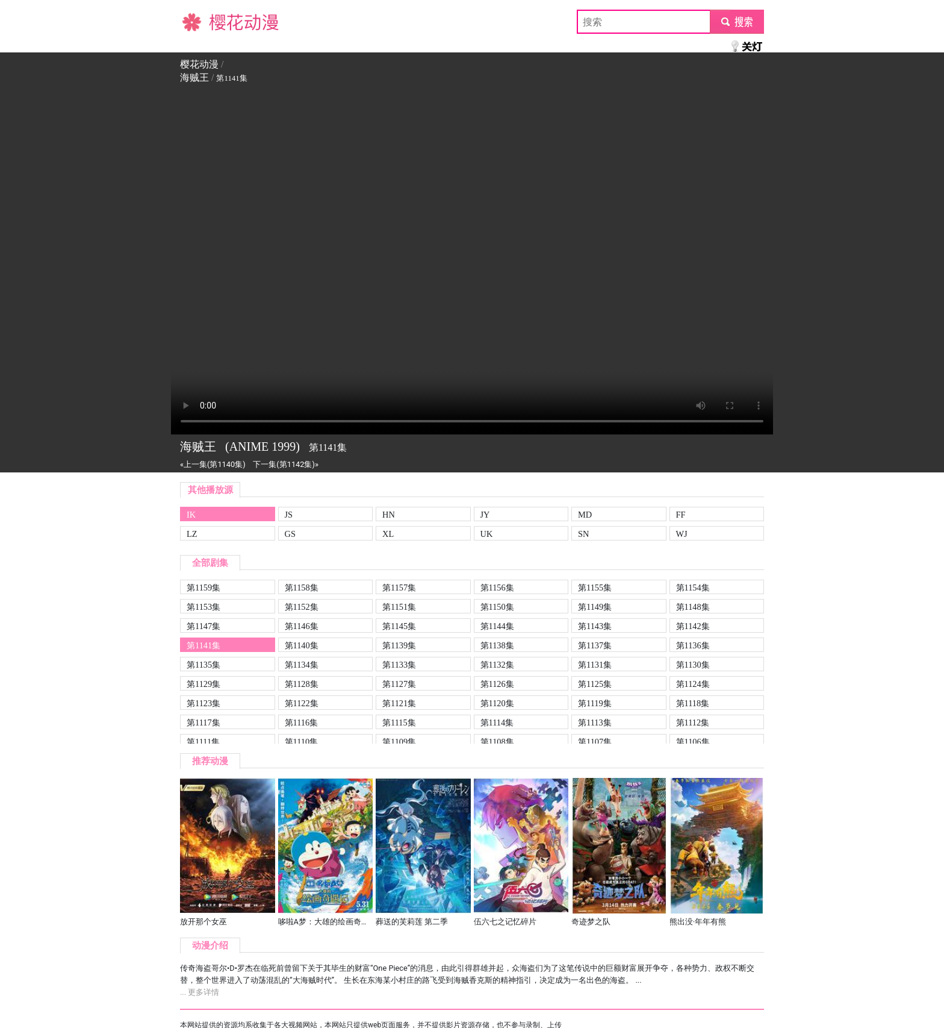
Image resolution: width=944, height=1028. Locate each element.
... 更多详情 (199, 992)
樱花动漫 (199, 21)
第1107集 (595, 742)
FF (681, 514)
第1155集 (595, 587)
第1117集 (203, 722)
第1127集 (399, 684)
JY (485, 514)
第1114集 (497, 722)
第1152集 (301, 607)
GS (290, 534)
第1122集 (301, 703)
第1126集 (497, 684)
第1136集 (693, 645)
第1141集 (203, 645)
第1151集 (399, 607)
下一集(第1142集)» (285, 464)
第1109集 (399, 742)
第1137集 (595, 645)
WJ (682, 534)
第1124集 (693, 684)
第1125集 (595, 684)
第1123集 (203, 703)
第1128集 (301, 684)
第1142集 (693, 626)
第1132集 (497, 664)
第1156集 (497, 587)
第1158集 (301, 587)
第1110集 (301, 742)
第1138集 (497, 645)
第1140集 (301, 645)
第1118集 (693, 703)
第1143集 (595, 626)
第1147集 (203, 626)
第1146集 (301, 626)
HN (388, 514)
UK (486, 534)
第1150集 (497, 607)
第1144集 (497, 626)
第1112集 (693, 722)
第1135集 (203, 664)
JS (289, 514)
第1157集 (399, 587)
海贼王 (194, 77)
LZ (192, 534)
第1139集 (399, 645)
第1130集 (693, 664)
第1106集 (693, 742)
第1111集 (203, 742)
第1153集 (203, 607)
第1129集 (203, 684)
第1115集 (399, 722)
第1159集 (203, 587)
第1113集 (595, 722)
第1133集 (399, 664)
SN (583, 534)
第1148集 (693, 607)
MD (585, 514)
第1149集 (595, 607)
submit (736, 21)
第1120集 (497, 703)
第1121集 (399, 703)
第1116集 (301, 722)
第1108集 (497, 742)
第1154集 (693, 587)
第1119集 (595, 703)
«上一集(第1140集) (213, 464)
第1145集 (399, 626)
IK (191, 514)
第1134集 (301, 664)
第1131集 (595, 664)
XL (388, 534)
